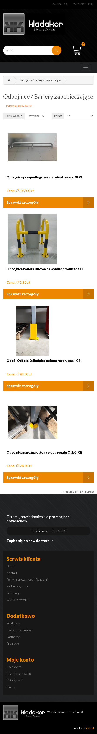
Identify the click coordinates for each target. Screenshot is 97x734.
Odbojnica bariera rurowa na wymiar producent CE (45, 269)
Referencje (13, 593)
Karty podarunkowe (20, 630)
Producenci (14, 623)
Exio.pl (90, 728)
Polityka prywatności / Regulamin (28, 579)
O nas (11, 566)
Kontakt (12, 573)
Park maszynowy (18, 586)
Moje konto (14, 667)
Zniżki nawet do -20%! (48, 531)
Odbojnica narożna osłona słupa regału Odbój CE (44, 452)
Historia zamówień (19, 673)
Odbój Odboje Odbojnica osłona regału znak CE (43, 361)
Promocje (13, 643)
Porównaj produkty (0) (19, 105)
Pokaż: (58, 115)
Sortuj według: (14, 115)
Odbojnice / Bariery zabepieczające (40, 80)
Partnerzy (13, 637)
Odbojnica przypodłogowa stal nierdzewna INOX (44, 177)
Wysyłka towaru (17, 600)
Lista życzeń (14, 680)
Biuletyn (12, 687)
